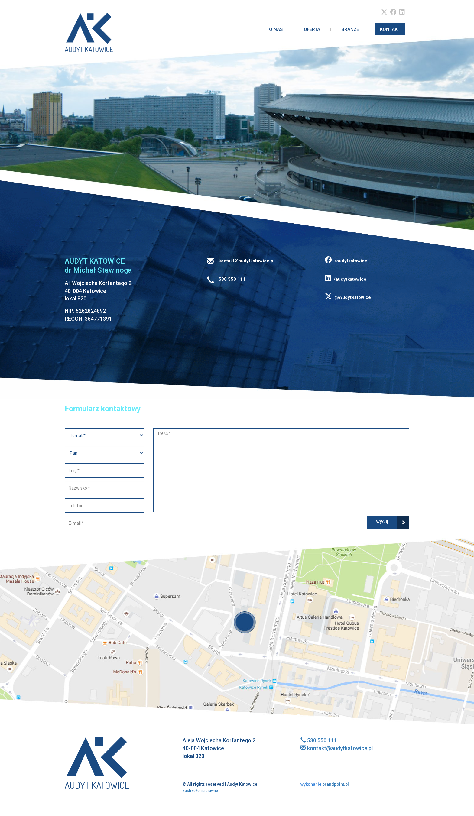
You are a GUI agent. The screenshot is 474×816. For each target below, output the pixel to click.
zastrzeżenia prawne (200, 790)
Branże (350, 29)
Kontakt (390, 29)
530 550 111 (231, 279)
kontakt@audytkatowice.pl (245, 261)
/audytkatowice (346, 261)
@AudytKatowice (348, 297)
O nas (276, 29)
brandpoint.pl (324, 784)
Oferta (312, 29)
